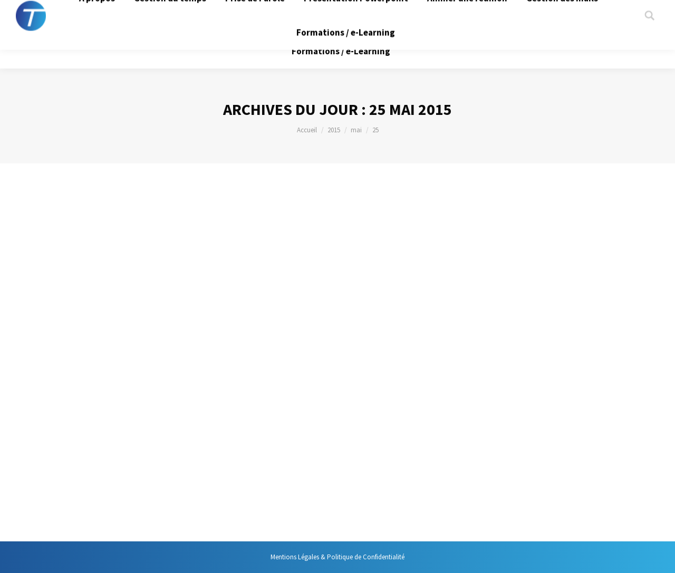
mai (356, 129)
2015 (333, 129)
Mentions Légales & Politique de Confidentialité (337, 556)
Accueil (307, 129)
